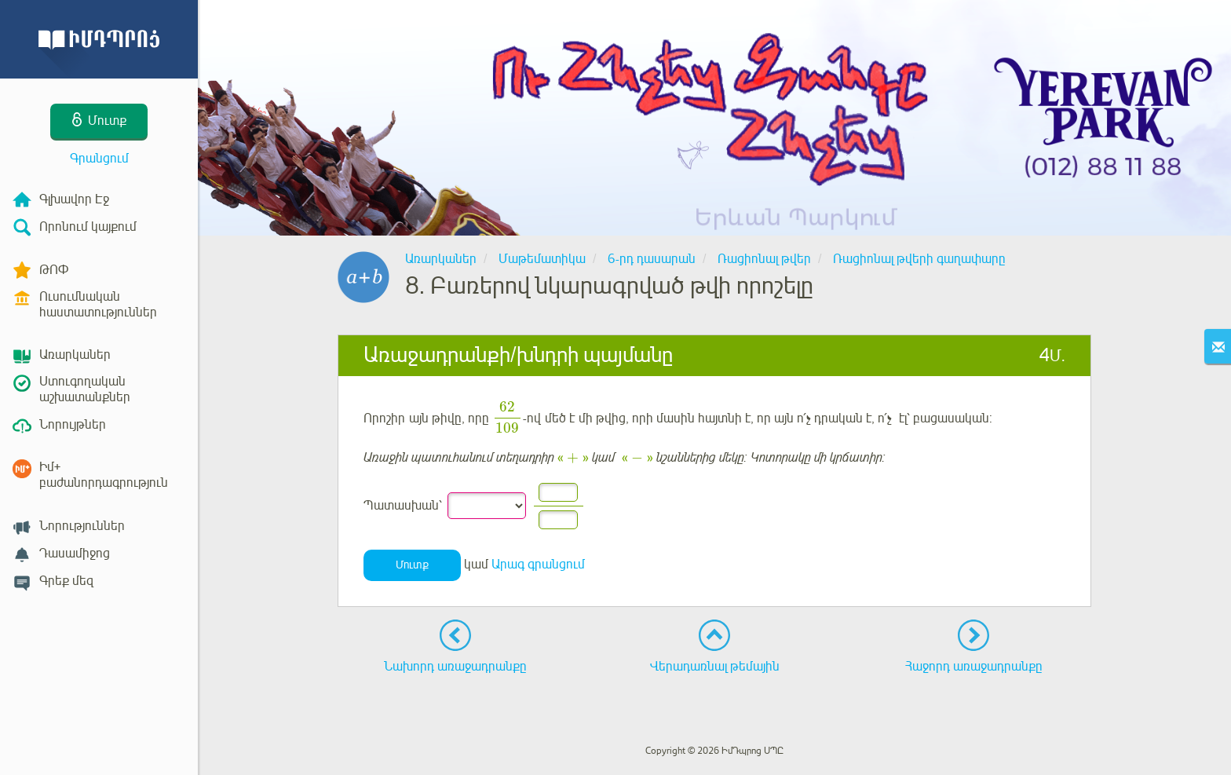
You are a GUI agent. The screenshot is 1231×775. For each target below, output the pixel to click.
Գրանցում (99, 158)
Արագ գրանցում (538, 564)
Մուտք (412, 565)
